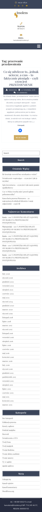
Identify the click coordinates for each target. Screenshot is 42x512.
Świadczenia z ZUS (10, 438)
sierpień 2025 (7, 289)
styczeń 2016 (7, 369)
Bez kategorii (7, 418)
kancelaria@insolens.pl (21, 40)
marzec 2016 (7, 361)
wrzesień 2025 (8, 286)
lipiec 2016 (6, 345)
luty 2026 (6, 274)
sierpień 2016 (7, 341)
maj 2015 (5, 397)
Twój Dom (6, 442)
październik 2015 (9, 377)
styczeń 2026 (7, 278)
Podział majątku (8, 430)
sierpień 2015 (7, 385)
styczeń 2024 (7, 301)
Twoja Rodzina (8, 450)
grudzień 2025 (8, 282)
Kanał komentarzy (9, 487)
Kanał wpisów (7, 483)
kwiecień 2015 (8, 401)
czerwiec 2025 (8, 293)
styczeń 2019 (7, 313)
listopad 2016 (7, 333)
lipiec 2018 (6, 321)
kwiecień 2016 (8, 357)
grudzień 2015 (7, 373)
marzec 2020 (7, 309)
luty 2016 (6, 365)
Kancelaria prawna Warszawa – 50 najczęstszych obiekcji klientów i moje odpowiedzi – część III (17, 201)
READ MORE (21, 137)
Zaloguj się (6, 479)
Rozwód (5, 434)
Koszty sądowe (8, 426)
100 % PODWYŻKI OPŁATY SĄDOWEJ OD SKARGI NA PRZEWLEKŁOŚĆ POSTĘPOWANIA (20, 220)
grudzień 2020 (8, 305)
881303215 (21, 29)
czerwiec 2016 (8, 349)
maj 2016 (5, 353)
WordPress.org (8, 491)
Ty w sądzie (7, 462)
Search (21, 160)
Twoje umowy (7, 458)
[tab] (38, 46)
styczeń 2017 (7, 329)
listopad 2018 (7, 317)
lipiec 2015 (6, 389)
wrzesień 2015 (8, 381)
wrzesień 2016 (8, 337)
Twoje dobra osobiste (10, 454)
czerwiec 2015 (7, 393)
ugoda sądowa (8, 466)
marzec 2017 (7, 325)
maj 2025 (5, 297)
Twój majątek (7, 446)
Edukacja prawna (9, 422)
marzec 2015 (7, 405)
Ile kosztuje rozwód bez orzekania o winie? (19, 174)
